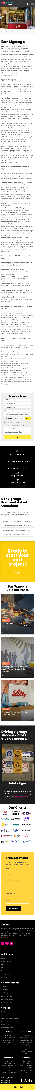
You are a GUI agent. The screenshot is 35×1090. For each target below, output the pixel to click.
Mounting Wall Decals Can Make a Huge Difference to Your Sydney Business (15, 669)
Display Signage (6, 1002)
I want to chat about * (13, 881)
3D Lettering (5, 990)
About (3, 958)
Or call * (8, 900)
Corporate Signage (7, 999)
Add (27, 419)
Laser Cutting (5, 1024)
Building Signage (6, 996)
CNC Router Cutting (7, 1015)
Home (3, 32)
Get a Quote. (18, 573)
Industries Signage (11, 32)
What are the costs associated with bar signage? (18, 521)
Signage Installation (7, 1028)
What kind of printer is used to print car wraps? (18, 530)
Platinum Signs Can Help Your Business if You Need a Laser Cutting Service (16, 626)
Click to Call (17, 1087)
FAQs (3, 968)
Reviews (4, 971)
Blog (2, 964)
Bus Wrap (4, 1012)
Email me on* (10, 894)
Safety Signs (17, 783)
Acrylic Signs (5, 993)
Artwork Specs (6, 961)
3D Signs (4, 986)
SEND (17, 437)
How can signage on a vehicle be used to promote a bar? (18, 526)
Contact (4, 977)
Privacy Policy (5, 974)
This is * (8, 874)
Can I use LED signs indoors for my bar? (16, 535)
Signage (6, 620)
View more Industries (21, 796)
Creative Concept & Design (10, 1018)
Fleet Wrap (4, 1021)
